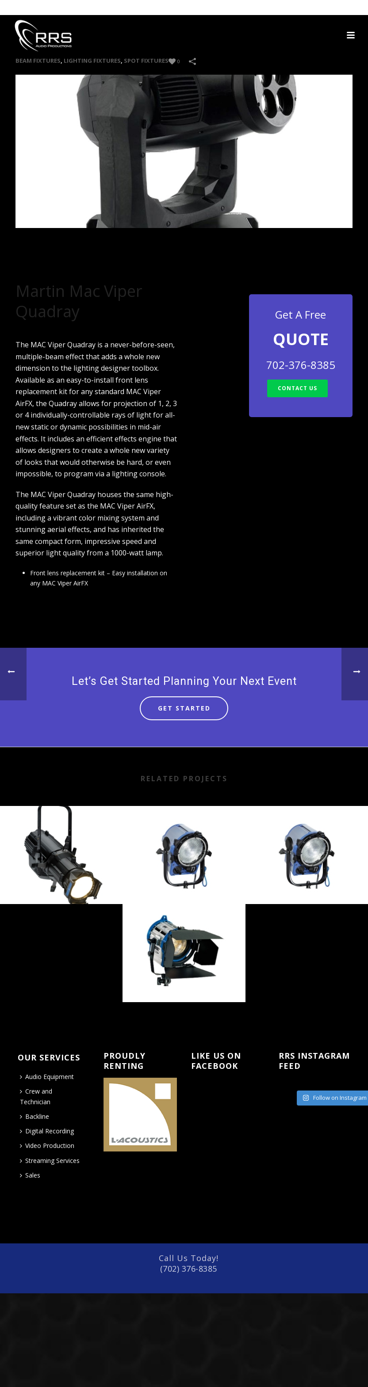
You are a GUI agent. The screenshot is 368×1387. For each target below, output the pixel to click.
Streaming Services (50, 1160)
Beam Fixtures (38, 61)
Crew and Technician (36, 1096)
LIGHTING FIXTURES (92, 61)
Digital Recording (47, 1131)
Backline (34, 1116)
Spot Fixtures (146, 61)
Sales (30, 1175)
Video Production (47, 1145)
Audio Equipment (47, 1076)
